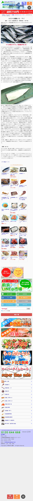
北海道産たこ (5, 385)
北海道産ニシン (22, 173)
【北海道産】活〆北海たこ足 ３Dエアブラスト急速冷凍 (23, 198)
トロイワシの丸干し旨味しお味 (14, 174)
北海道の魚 (5, 394)
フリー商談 (9, 297)
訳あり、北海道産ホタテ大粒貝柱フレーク (14, 210)
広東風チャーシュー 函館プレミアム (6, 258)
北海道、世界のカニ (6, 398)
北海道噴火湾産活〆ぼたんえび (5, 234)
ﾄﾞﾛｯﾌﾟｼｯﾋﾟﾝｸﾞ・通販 (9, 301)
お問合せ (24, 4)
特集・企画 (5, 381)
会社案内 (3, 434)
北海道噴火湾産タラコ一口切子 (23, 246)
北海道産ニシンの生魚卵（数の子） (23, 186)
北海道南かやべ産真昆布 (7, 420)
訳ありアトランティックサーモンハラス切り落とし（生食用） (23, 235)
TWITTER (24, 304)
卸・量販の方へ (24, 297)
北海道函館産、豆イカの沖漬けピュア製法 (5, 198)
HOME (3, 15)
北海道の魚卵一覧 (6, 404)
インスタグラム (9, 304)
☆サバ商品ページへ (5, 161)
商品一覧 (10, 497)
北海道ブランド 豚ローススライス (23, 258)
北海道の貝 (5, 391)
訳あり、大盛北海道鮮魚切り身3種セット (5, 246)
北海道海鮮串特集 (6, 414)
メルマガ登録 (25, 301)
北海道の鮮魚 (5, 407)
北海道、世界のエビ (6, 401)
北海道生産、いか (6, 388)
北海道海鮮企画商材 (6, 417)
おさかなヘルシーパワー (20, 15)
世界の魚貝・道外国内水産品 (8, 424)
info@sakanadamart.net (9, 442)
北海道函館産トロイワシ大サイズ (5, 174)
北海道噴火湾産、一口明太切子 (14, 246)
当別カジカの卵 (13, 221)
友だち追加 (9, 294)
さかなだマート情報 (10, 15)
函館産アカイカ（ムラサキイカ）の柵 (14, 234)
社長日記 (25, 294)
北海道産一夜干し (6, 410)
